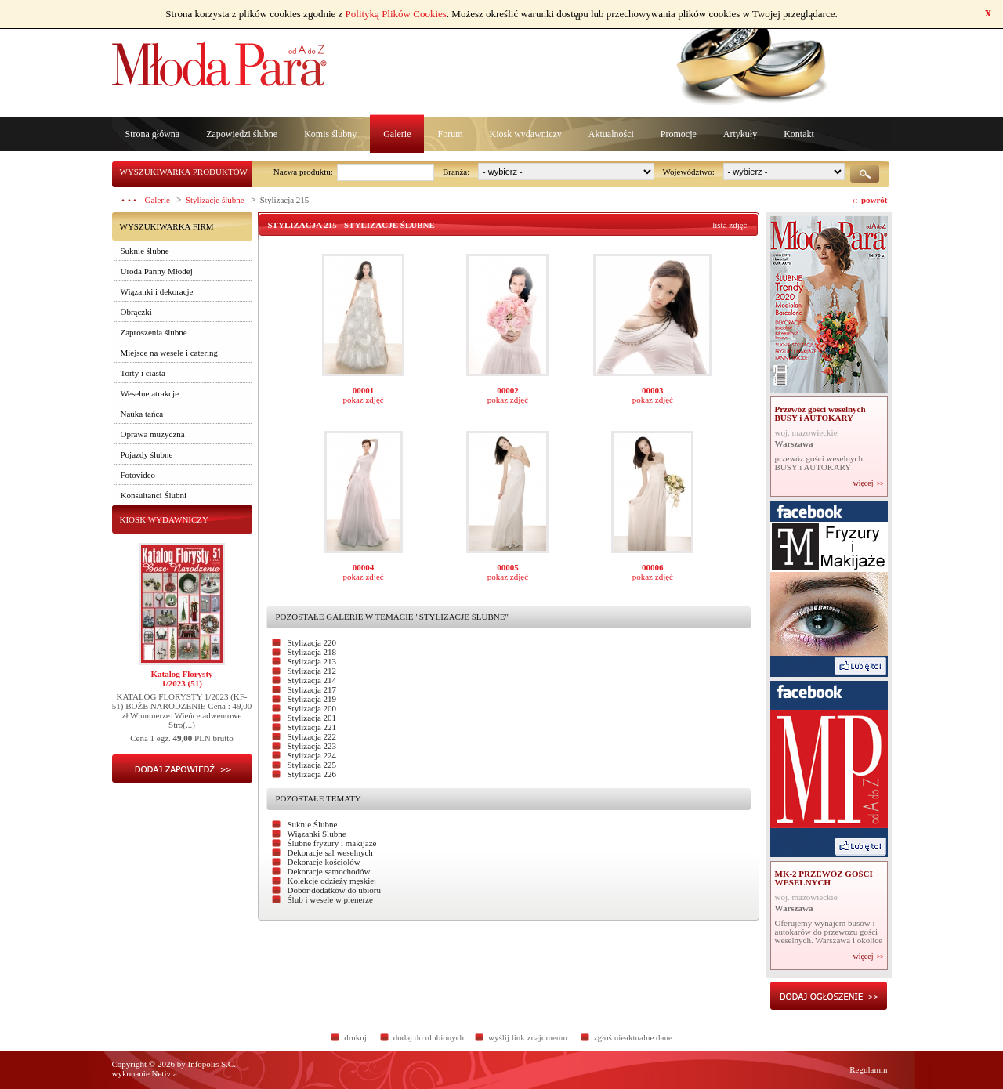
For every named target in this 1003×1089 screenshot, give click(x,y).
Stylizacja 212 (312, 670)
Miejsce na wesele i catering (170, 352)
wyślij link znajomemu (527, 1037)
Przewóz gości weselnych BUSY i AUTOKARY (820, 413)
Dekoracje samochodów (329, 871)
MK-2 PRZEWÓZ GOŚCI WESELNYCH (824, 878)
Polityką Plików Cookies (396, 14)
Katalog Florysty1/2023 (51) (181, 678)
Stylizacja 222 (312, 736)
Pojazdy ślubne (147, 454)
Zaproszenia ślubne (154, 332)
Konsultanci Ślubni (154, 495)
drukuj (355, 1037)
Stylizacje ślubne (215, 199)
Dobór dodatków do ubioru (334, 890)
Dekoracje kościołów (324, 861)
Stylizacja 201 (312, 717)
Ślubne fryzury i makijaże (332, 843)
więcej (863, 483)
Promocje (679, 133)
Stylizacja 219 (312, 699)
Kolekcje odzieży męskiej (332, 880)
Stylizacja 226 (312, 774)
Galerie (397, 133)
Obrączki (136, 312)
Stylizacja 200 (312, 708)
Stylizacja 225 (312, 764)
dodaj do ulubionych (428, 1037)
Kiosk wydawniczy (525, 133)
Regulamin (868, 1069)
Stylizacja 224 (312, 755)
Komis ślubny (330, 133)
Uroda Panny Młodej (157, 271)
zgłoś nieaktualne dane (633, 1037)
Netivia (164, 1073)
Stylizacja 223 (312, 746)
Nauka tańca (142, 413)
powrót (874, 199)
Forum (449, 133)
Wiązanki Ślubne (317, 833)
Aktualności (611, 133)
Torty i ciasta (143, 373)
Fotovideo (138, 474)
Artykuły (740, 133)
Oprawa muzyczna (153, 434)
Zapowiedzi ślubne (241, 133)
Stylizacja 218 (312, 652)
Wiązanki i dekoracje (157, 291)
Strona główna (152, 133)
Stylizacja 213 (312, 661)
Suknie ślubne (145, 250)
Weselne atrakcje (150, 393)
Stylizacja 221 (312, 727)
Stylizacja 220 (312, 642)
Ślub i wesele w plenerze (330, 899)
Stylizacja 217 (312, 689)
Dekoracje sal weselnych (330, 852)
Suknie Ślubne (313, 824)
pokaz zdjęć (362, 399)
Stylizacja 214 (312, 680)
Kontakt (799, 133)
